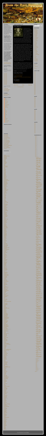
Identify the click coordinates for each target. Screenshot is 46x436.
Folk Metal (35, 35)
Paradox (5, 347)
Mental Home (6, 315)
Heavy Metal (36, 40)
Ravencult (5, 359)
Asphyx (5, 170)
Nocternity (5, 334)
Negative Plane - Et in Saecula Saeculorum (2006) (39, 275)
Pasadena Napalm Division (7, 349)
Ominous (5, 342)
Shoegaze (35, 56)
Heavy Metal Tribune (6, 142)
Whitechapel (5, 412)
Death (4, 211)
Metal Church (5, 316)
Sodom (5, 379)
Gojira (5, 253)
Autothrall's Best (6, 88)
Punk (35, 55)
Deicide (5, 218)
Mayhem (5, 311)
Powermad (5, 352)
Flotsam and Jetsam (6, 249)
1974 (34, 128)
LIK (4, 302)
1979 (34, 123)
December (37, 157)
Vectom (5, 401)
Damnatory (5, 205)
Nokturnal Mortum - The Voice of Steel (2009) (38, 180)
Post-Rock (35, 52)
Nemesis (5, 331)
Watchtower (5, 410)
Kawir (5, 285)
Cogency (5, 194)
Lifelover (5, 300)
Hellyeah (5, 264)
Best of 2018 (5, 78)
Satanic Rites (5, 371)
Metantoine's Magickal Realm (8, 145)
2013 (34, 80)
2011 (34, 82)
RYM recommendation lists (7, 63)
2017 (36, 146)
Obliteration (5, 339)
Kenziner (5, 286)
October (37, 359)
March (37, 367)
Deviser (5, 223)
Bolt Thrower (5, 186)
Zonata (5, 427)
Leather (5, 294)
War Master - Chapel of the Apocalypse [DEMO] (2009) (39, 257)
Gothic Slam (5, 255)
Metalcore (35, 48)
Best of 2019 (5, 77)
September (37, 360)
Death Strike (5, 212)
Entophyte (5, 234)
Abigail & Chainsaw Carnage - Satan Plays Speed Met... (38, 318)
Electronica (35, 34)
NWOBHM (35, 50)
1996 (34, 100)
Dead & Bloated (6, 210)
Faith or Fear (5, 244)
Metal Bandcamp (6, 144)
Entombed (5, 233)
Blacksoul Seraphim (6, 94)
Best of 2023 (5, 74)
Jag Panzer (5, 279)
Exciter (5, 239)
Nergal (5, 332)
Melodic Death (36, 47)
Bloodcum (5, 185)
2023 (36, 139)
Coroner (5, 195)
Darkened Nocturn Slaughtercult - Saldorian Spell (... (38, 264)
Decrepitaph (5, 216)
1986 (34, 113)
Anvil (4, 164)
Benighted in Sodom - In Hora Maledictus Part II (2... (39, 344)
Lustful (5, 305)
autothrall (6, 118)
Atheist (5, 173)
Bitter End (5, 181)
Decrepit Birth (6, 215)
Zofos (4, 426)
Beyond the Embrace (6, 180)
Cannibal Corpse (6, 189)
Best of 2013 (5, 82)
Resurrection (5, 362)
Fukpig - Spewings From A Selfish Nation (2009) (38, 166)
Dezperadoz (5, 220)
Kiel (5, 109)
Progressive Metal (36, 54)
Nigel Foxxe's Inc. (6, 333)
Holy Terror (5, 268)
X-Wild (5, 418)
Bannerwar (5, 176)
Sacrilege (5, 368)
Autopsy (5, 174)
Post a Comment (17, 81)
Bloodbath (5, 184)
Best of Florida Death (6, 90)
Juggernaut (5, 283)
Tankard (5, 385)
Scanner (5, 373)
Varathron (5, 400)
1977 (34, 125)
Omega (5, 341)
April (36, 366)
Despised (5, 221)
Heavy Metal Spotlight (7, 141)
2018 (36, 145)
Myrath (5, 323)
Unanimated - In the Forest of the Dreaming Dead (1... (39, 212)
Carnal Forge (5, 190)
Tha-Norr (5, 390)
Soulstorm (5, 380)
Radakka (5, 357)
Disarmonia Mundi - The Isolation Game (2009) (39, 278)
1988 (34, 111)
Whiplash (5, 411)
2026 (36, 136)
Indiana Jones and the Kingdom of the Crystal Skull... (39, 306)
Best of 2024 (5, 73)
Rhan (5, 113)
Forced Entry (5, 250)
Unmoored (5, 396)
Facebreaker (5, 243)
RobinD (6, 114)
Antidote (5, 163)
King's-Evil (5, 289)
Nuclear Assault (6, 337)
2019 (36, 144)
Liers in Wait (5, 299)
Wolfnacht (5, 415)
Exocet (5, 241)
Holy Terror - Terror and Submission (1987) (38, 313)
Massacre (5, 312)
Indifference (36, 66)
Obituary (5, 338)
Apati (4, 165)
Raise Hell (5, 358)
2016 (34, 77)
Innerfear (5, 273)
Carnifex (5, 191)
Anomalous (5, 162)
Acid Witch (5, 158)
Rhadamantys (6, 364)
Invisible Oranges (6, 143)
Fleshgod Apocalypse (6, 247)
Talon (4, 384)
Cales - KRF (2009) (38, 228)
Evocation (5, 238)
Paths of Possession (6, 350)
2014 (34, 79)
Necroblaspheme (6, 326)
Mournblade (5, 322)
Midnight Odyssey (6, 318)
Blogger (28, 432)
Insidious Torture (6, 274)
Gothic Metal (36, 38)
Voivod (5, 407)
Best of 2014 (5, 81)
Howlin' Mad (5, 269)
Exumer (5, 242)
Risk (4, 365)
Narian (6, 112)
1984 (34, 115)
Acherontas (5, 157)
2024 (36, 138)
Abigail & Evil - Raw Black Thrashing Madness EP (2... (38, 315)
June (36, 364)
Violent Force (6, 405)
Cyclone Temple (6, 202)
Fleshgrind (5, 248)
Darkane (5, 206)
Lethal (4, 297)
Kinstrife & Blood (6, 290)
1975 (34, 127)
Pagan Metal (36, 51)
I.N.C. (4, 271)
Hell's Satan (6, 107)
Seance (5, 374)
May (36, 365)
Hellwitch (5, 263)
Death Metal (35, 32)
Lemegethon (5, 296)
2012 (34, 81)
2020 (36, 143)
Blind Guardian (6, 183)
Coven (5, 196)
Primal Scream (6, 353)
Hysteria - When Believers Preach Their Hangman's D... (39, 183)
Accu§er (5, 159)
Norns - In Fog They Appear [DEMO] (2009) (38, 192)
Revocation (5, 363)
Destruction (5, 222)
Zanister (5, 423)
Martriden (5, 310)
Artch (4, 168)
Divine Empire (6, 227)
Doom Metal (36, 33)
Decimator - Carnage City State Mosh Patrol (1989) (38, 341)
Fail (34, 67)
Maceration (5, 307)
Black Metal (35, 31)
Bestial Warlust (6, 179)
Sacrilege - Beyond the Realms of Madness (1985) (39, 234)
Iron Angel (5, 276)
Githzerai (6, 103)
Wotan (5, 416)
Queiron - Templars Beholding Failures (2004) (38, 245)
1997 (34, 99)
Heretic (5, 265)
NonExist (5, 336)
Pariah (5, 348)
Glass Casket (5, 252)
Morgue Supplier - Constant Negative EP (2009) (38, 262)
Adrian (5, 160)
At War (5, 171)
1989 (34, 110)
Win (34, 65)
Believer (5, 178)
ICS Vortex (5, 270)
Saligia (5, 369)
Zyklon (5, 428)
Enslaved (5, 232)
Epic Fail (35, 68)
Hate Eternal (5, 259)
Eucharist (5, 236)
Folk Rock (35, 36)
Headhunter (5, 260)
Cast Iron (5, 192)
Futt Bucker (6, 102)
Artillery (5, 169)
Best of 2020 (5, 76)
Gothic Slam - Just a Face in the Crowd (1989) (38, 324)
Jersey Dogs (5, 280)
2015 (34, 78)
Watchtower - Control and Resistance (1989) (38, 187)
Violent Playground (6, 406)
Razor (5, 360)
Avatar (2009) (37, 236)
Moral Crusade (6, 320)
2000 (34, 94)
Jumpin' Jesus (5, 284)
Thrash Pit (5, 148)
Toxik (4, 394)
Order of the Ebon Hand (7, 344)
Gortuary (5, 254)
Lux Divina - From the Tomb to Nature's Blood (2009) (39, 196)
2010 (34, 83)
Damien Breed (6, 204)
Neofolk (35, 49)
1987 (34, 112)
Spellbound (5, 381)
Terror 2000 (5, 388)
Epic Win (35, 64)
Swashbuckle (5, 383)
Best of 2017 (5, 79)
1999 (34, 97)
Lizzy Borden (5, 304)
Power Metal (36, 53)
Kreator (5, 292)
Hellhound (5, 262)
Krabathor (5, 291)
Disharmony (5, 226)
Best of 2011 (5, 84)
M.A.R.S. (5, 306)
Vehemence (5, 402)
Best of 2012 (5, 83)
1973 (34, 129)
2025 (36, 137)
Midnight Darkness (6, 317)
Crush (4, 199)
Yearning (5, 420)
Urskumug (5, 397)
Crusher (5, 200)
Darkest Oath (5, 207)
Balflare (5, 175)
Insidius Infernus (6, 275)
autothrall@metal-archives (7, 62)
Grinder (5, 257)
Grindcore (35, 39)
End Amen (5, 231)
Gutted (5, 258)
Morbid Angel (6, 321)
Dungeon (5, 228)
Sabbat (5, 367)
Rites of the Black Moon (7, 147)
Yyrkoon (5, 422)
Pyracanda (5, 354)
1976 (34, 126)
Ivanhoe (5, 278)
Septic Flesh (5, 375)
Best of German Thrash (7, 89)
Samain (5, 370)
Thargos (5, 391)
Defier (5, 217)
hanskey (6, 119)
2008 (34, 85)
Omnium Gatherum (6, 343)
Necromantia (5, 328)
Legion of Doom (6, 295)
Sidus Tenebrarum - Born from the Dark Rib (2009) (39, 347)
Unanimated (5, 395)
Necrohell (5, 327)
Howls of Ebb (5, 95)
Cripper (5, 197)
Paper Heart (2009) (38, 300)
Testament (5, 389)
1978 (34, 124)
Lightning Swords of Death (7, 301)
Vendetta (5, 404)
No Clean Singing (6, 146)
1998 (34, 98)
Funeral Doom (36, 37)
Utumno (5, 399)
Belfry (5, 98)
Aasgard (5, 155)
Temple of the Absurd (6, 386)
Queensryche (5, 355)
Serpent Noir (5, 376)
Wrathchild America (6, 417)
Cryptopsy (5, 201)
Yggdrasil (5, 421)
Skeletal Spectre (6, 378)
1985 (34, 114)
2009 (34, 84)
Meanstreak (5, 313)
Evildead (5, 237)
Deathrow (5, 213)
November (37, 358)
